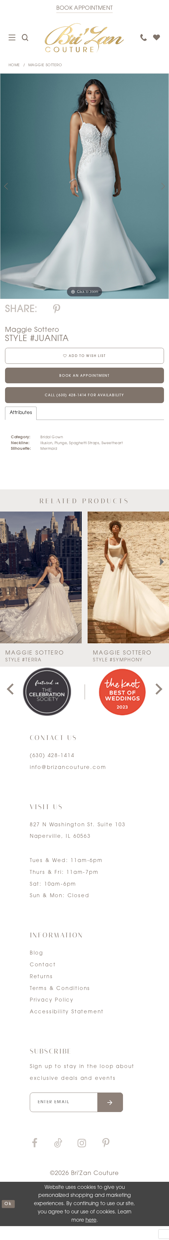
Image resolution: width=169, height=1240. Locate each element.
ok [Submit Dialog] (9, 1217)
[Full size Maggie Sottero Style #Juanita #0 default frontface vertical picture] (84, 186)
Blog (36, 963)
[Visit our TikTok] (58, 1158)
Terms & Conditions (60, 998)
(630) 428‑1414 (52, 766)
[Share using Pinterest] (57, 309)
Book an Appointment (84, 381)
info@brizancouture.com (68, 777)
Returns (41, 987)
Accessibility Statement (67, 1022)
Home (14, 65)
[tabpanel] (84, 186)
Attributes (21, 423)
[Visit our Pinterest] (106, 1157)
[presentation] (41, 588)
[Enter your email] (85, 1114)
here (91, 1233)
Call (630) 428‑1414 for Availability (84, 405)
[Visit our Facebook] (35, 1157)
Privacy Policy (52, 1010)
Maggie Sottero (45, 65)
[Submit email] (124, 1114)
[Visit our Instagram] (82, 1157)
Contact (43, 975)
